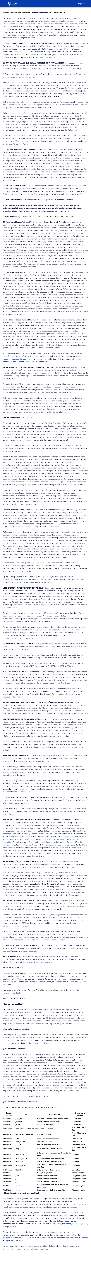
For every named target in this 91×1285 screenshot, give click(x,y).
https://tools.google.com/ (77, 1224)
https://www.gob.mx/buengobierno (36, 962)
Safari (21, 1240)
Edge (6, 1240)
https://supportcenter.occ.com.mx (18, 359)
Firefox (14, 1240)
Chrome (84, 1237)
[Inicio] (12, 4)
